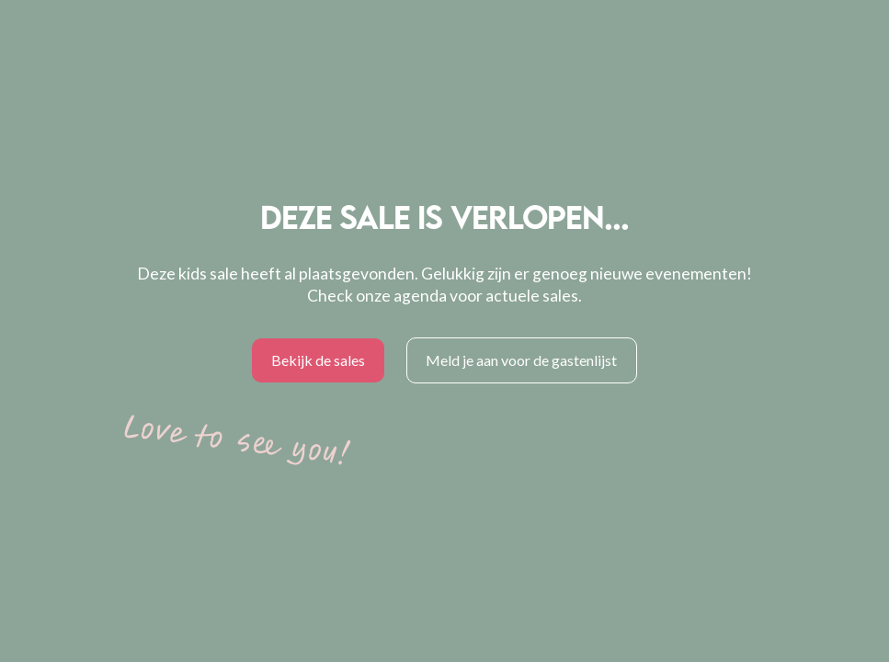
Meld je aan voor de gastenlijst (521, 360)
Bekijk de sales (318, 360)
